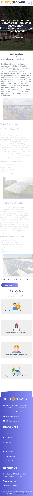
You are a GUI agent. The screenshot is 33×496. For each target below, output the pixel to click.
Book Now (9, 285)
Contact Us (9, 461)
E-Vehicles (9, 452)
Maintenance (10, 456)
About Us (9, 438)
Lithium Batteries (11, 447)
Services (8, 442)
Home (12, 37)
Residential (19, 37)
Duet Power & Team (21, 494)
